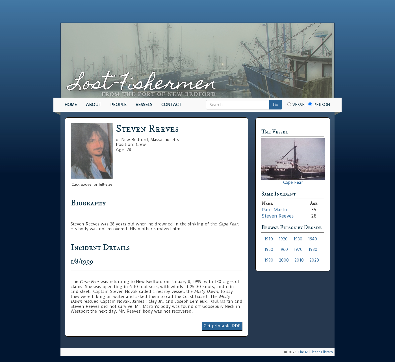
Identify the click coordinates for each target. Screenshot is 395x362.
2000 (284, 260)
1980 (312, 249)
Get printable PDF (222, 325)
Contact (171, 104)
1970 (298, 249)
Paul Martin (275, 209)
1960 (283, 249)
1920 (283, 239)
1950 (268, 249)
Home (71, 104)
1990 (268, 260)
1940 (312, 239)
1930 (297, 239)
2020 (314, 260)
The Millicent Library (315, 352)
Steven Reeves (278, 216)
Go (275, 104)
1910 (268, 239)
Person (319, 104)
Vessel (297, 104)
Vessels (144, 104)
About (93, 104)
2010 (299, 260)
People (118, 104)
